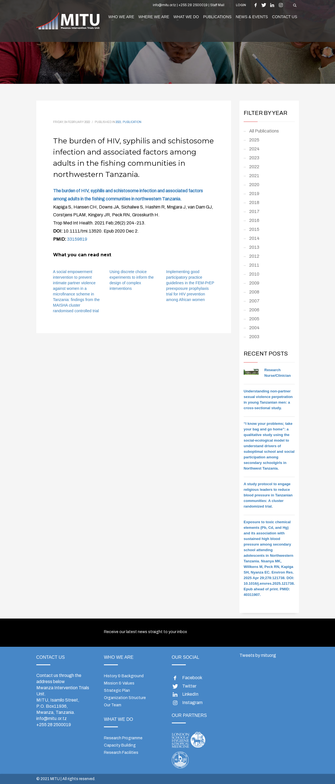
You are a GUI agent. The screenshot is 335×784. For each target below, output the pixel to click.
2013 (254, 247)
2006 (254, 309)
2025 (254, 140)
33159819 (77, 239)
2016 (254, 220)
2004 (254, 327)
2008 (254, 292)
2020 (254, 184)
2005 (254, 318)
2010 (254, 274)
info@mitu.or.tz (51, 718)
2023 (254, 157)
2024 (254, 148)
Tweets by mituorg (257, 655)
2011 (254, 265)
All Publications (264, 131)
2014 (254, 238)
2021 (118, 122)
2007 (254, 301)
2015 (254, 229)
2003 (254, 336)
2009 (254, 283)
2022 (254, 166)
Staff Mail (217, 5)
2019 (254, 193)
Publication (132, 122)
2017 (254, 211)
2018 (254, 202)
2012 (254, 256)
